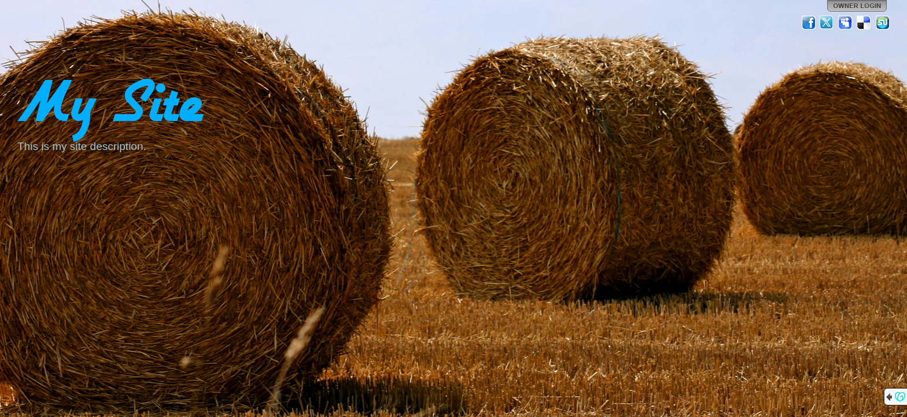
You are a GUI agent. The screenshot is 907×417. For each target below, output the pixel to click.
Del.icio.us (864, 22)
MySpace (846, 22)
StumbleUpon (883, 22)
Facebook (809, 22)
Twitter (827, 22)
